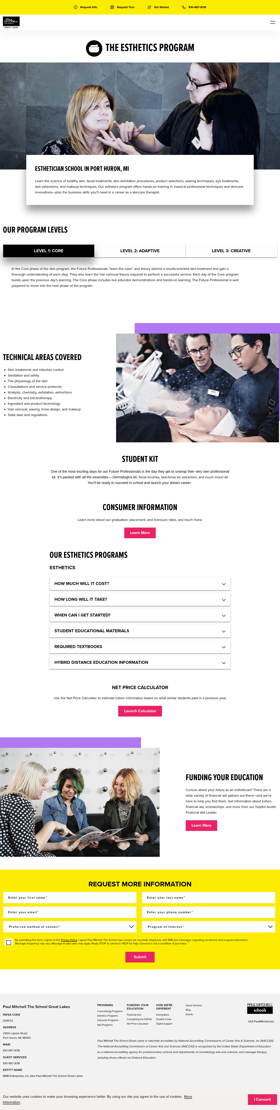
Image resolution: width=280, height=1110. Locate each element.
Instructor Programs (107, 1020)
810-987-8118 (11, 1050)
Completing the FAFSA (139, 1019)
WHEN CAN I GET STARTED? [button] (82, 615)
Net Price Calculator (137, 1023)
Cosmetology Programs (110, 1011)
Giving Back (162, 1014)
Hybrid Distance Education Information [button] (101, 662)
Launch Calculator (140, 711)
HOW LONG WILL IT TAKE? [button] (80, 599)
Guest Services (194, 1005)
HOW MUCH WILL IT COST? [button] (81, 583)
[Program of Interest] (208, 927)
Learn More (140, 532)
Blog (188, 1010)
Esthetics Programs (107, 1015)
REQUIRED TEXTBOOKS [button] (78, 646)
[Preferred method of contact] (69, 927)
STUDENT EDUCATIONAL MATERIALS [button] (91, 630)
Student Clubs (164, 1019)
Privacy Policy (69, 940)
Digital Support (164, 1023)
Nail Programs (105, 1025)
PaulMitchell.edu (264, 1021)
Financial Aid (134, 1014)
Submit (140, 957)
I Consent (262, 1099)
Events (189, 1014)
